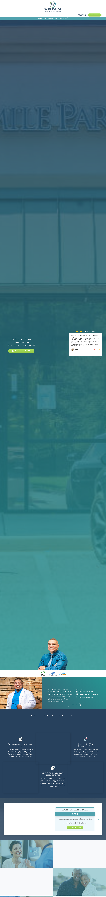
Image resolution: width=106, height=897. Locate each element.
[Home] (53, 6)
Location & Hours (41, 15)
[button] (13, 15)
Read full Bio (74, 705)
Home (6, 15)
